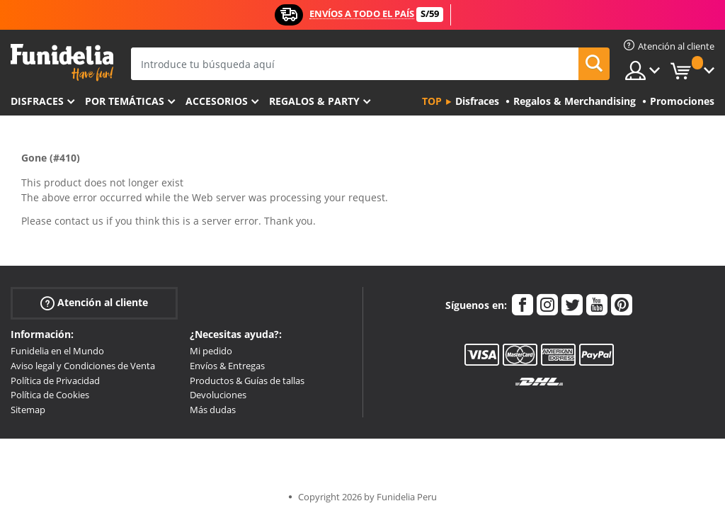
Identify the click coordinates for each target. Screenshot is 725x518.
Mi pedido (211, 350)
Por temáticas (124, 101)
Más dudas (213, 409)
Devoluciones (218, 394)
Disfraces (37, 101)
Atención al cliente (94, 302)
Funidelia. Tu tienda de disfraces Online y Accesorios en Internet (62, 62)
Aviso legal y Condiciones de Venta (83, 365)
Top (432, 101)
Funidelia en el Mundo (57, 350)
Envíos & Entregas (227, 365)
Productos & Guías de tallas (247, 380)
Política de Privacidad (55, 380)
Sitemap (28, 409)
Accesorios (216, 101)
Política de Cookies (50, 394)
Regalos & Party (314, 101)
